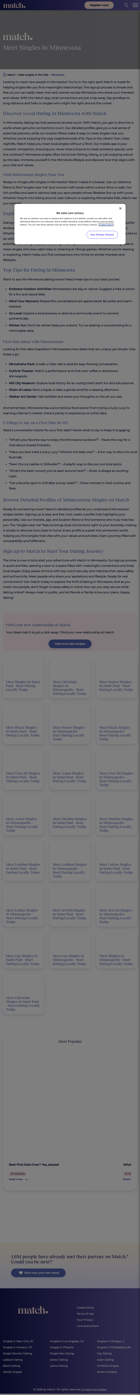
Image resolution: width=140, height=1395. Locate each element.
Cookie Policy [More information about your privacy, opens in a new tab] (106, 225)
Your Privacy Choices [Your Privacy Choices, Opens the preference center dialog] (102, 235)
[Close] (120, 208)
